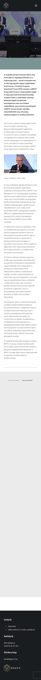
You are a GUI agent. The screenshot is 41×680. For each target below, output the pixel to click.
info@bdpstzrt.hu (10, 659)
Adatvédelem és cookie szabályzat (21, 630)
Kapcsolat (12, 626)
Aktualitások (27, 380)
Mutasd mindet (14, 380)
